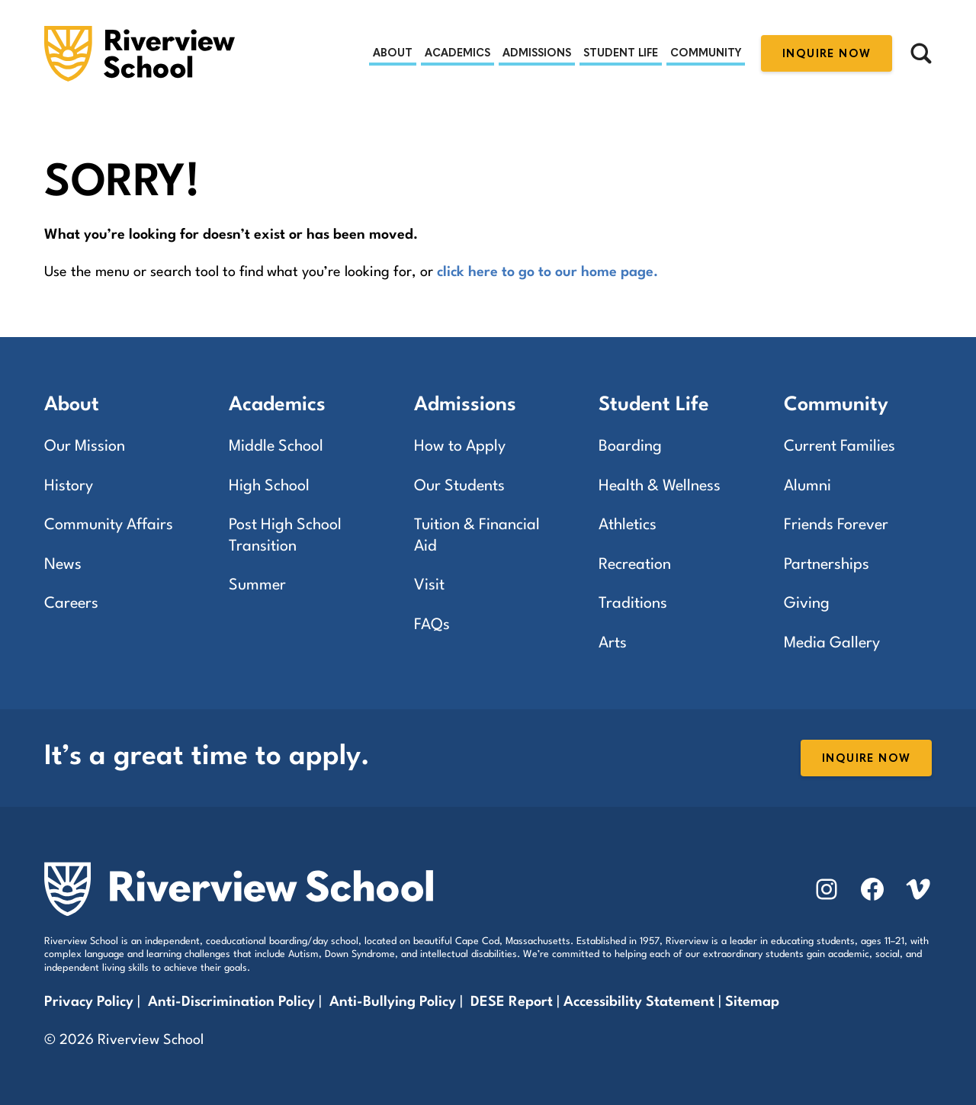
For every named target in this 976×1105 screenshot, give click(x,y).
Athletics (628, 525)
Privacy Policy (88, 1002)
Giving (807, 604)
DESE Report (513, 1002)
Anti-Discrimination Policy (231, 1002)
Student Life (620, 53)
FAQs (432, 625)
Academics (457, 53)
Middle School (276, 447)
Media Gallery (832, 643)
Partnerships (826, 565)
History (68, 486)
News (63, 565)
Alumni (807, 486)
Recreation (635, 565)
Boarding (630, 447)
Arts (613, 643)
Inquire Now (826, 53)
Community (705, 53)
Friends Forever (836, 525)
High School (269, 486)
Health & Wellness (660, 486)
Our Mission (84, 447)
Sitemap (752, 1002)
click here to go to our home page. (547, 272)
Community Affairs (108, 525)
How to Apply (460, 447)
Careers (71, 604)
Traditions (633, 604)
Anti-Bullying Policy (392, 1002)
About (393, 53)
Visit (429, 585)
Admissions (536, 53)
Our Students (459, 486)
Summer (257, 585)
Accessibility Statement (638, 1002)
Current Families (839, 447)
